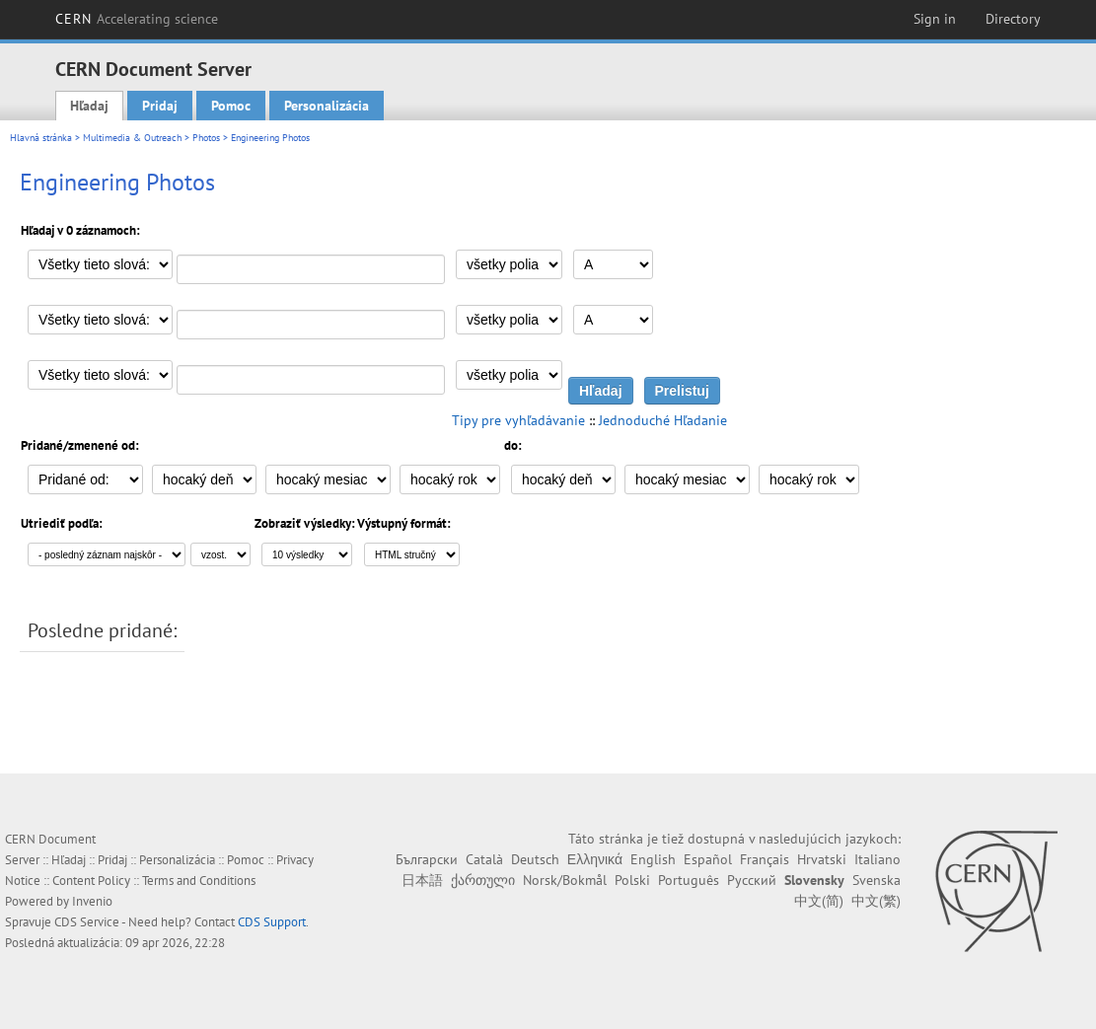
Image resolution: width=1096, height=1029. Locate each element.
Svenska (876, 880)
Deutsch (535, 859)
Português (688, 880)
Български (427, 859)
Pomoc (231, 105)
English (653, 859)
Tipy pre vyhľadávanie (518, 420)
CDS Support (272, 922)
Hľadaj (89, 105)
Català (484, 859)
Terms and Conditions (199, 880)
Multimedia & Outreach (132, 137)
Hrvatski (821, 859)
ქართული (483, 880)
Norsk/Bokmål (565, 880)
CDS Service (86, 922)
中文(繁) (876, 901)
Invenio (92, 901)
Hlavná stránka (41, 137)
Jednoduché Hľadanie (663, 420)
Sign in (934, 19)
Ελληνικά (594, 859)
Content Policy (91, 880)
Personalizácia (326, 105)
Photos (206, 137)
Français (764, 859)
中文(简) (818, 901)
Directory (1013, 19)
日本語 (422, 880)
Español (708, 859)
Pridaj (160, 105)
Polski (632, 880)
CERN (137, 19)
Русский (751, 880)
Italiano (877, 859)
